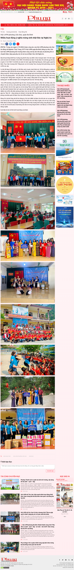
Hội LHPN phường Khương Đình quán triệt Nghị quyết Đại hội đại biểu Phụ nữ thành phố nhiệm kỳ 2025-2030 (64, 123)
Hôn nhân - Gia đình (21, 24)
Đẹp (36, 24)
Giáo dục (30, 24)
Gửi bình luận (50, 471)
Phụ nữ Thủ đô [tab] (60, 479)
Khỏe (34, 24)
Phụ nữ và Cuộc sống (49, 24)
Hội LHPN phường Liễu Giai (20, 456)
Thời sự (8, 24)
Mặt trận (12, 24)
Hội (27, 24)
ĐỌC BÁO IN (64, 476)
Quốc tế (66, 24)
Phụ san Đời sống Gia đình (59, 24)
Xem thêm (64, 519)
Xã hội (16, 24)
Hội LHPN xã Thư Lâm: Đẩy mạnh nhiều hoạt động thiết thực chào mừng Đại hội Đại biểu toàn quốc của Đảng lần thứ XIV (37, 496)
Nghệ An (31, 456)
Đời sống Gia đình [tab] (62, 480)
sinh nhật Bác (7, 456)
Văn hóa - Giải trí (41, 24)
